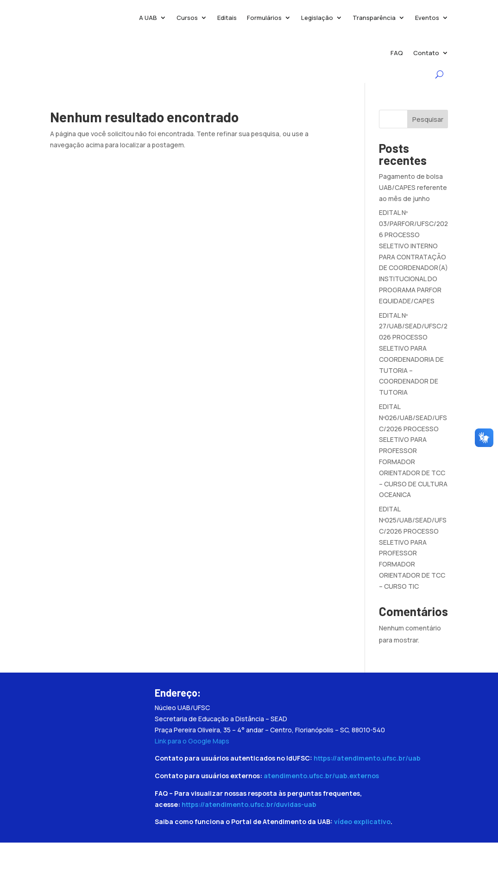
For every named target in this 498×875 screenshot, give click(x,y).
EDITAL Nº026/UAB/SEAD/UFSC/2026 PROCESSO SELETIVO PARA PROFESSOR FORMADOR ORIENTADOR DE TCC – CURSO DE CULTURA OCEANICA (413, 450)
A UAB (148, 17)
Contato (426, 53)
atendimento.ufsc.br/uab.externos (321, 775)
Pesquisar (427, 119)
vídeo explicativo (362, 821)
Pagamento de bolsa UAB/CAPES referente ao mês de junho (413, 187)
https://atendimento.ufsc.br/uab (367, 758)
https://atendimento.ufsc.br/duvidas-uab (249, 804)
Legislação (317, 17)
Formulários (264, 17)
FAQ (397, 53)
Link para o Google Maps (192, 741)
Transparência (374, 17)
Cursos (187, 17)
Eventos (427, 17)
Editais (227, 17)
